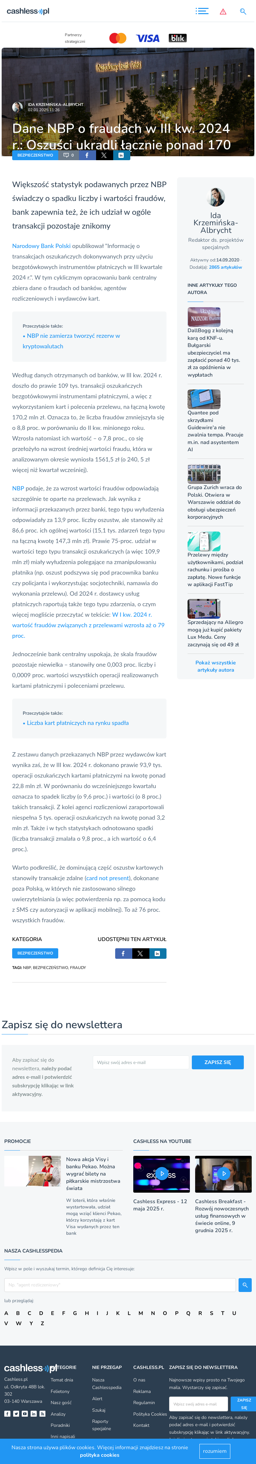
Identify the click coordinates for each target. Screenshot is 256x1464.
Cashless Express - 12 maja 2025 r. (160, 1205)
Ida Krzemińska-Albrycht (55, 104)
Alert (97, 1399)
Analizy (58, 1414)
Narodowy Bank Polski (41, 245)
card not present (107, 877)
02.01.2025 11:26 (44, 109)
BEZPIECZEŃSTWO (35, 155)
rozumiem (215, 1451)
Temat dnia (62, 1380)
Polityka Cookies (150, 1414)
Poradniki (60, 1425)
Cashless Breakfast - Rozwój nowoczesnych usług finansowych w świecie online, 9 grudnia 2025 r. (222, 1216)
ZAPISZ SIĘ (218, 1062)
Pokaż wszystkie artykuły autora (215, 666)
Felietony (60, 1391)
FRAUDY (78, 967)
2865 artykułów (225, 267)
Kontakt (141, 1425)
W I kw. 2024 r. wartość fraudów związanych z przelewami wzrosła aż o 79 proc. (88, 625)
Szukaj (98, 1410)
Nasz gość (61, 1403)
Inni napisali (63, 1436)
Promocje (17, 1141)
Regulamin (144, 1403)
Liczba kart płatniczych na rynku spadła (76, 722)
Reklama (142, 1391)
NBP (158, 184)
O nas (139, 1380)
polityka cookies (99, 1455)
